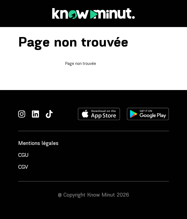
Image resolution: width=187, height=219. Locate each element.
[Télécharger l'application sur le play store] (148, 114)
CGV (23, 167)
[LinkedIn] (35, 114)
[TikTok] (49, 114)
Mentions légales (38, 143)
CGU (23, 155)
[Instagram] (21, 114)
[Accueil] (93, 13)
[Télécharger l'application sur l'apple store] (99, 114)
